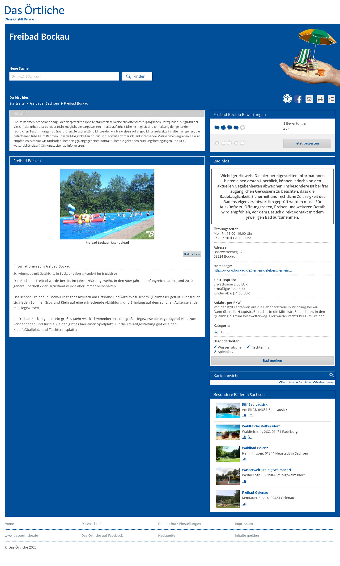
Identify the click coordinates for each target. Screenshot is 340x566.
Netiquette (166, 535)
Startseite (17, 103)
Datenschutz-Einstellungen (179, 523)
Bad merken (272, 360)
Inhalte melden (247, 535)
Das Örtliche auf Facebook (102, 535)
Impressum (244, 523)
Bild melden (192, 254)
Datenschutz (91, 523)
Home (9, 523)
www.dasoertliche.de (21, 535)
